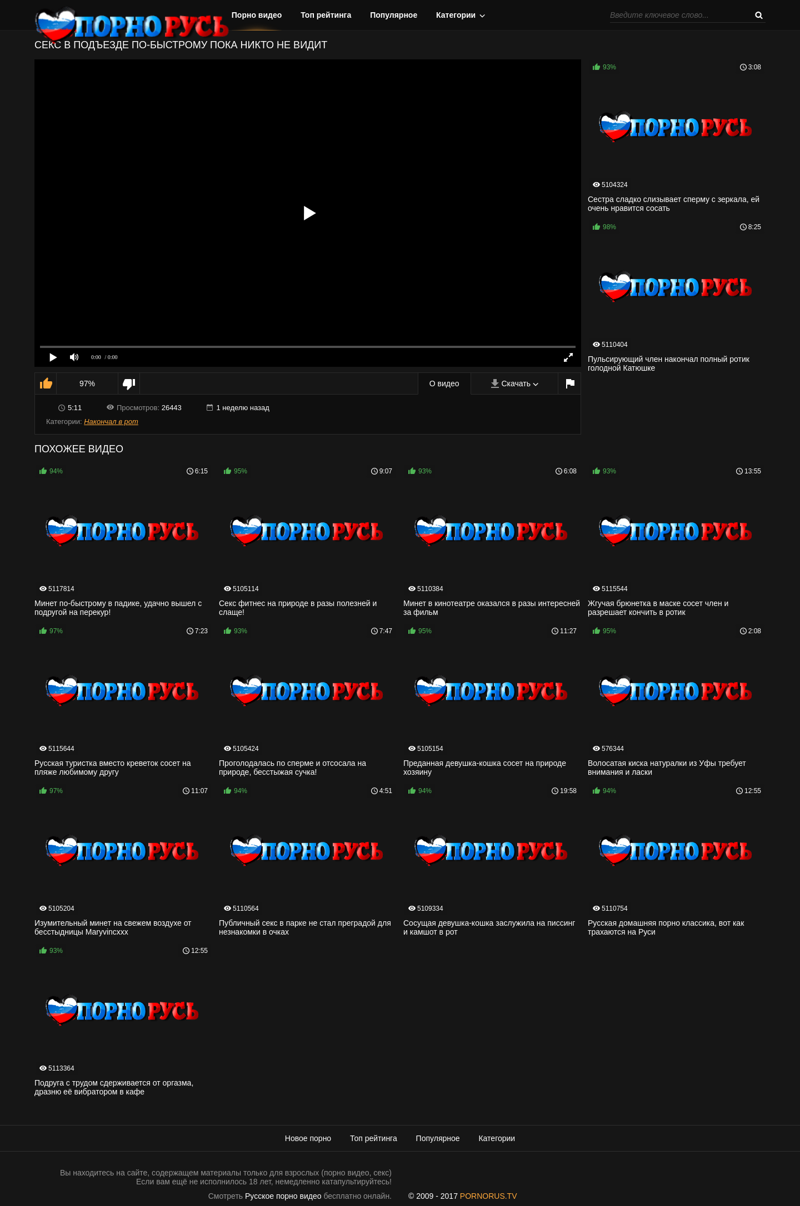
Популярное (393, 15)
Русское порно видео (283, 1196)
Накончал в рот (111, 421)
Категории (456, 15)
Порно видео (257, 15)
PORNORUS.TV (488, 1196)
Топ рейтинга (326, 15)
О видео (444, 383)
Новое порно (308, 1138)
